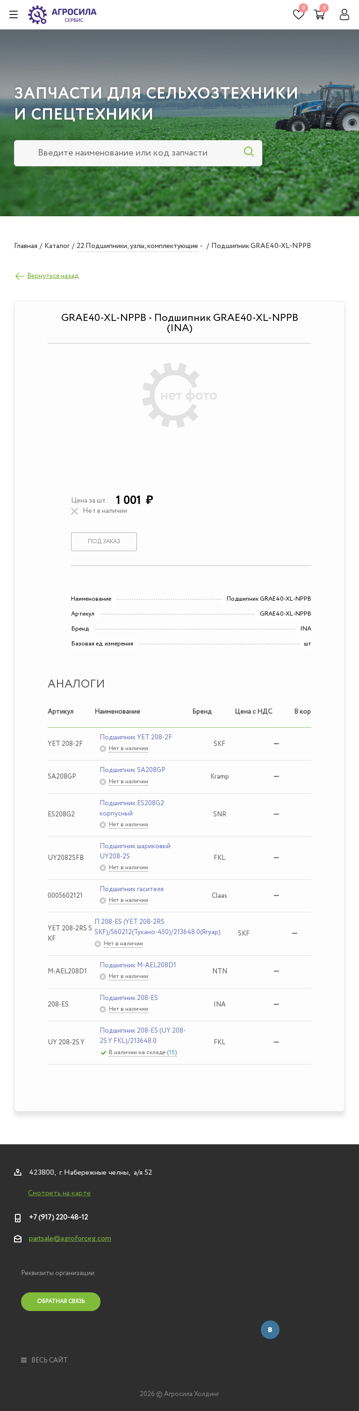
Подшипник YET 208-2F (136, 737)
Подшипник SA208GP (132, 770)
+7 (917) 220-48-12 (58, 1217)
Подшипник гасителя (132, 889)
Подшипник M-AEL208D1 (138, 965)
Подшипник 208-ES (129, 998)
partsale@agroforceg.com (70, 1238)
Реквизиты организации (57, 1273)
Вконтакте (270, 1329)
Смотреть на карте (59, 1193)
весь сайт (44, 1360)
